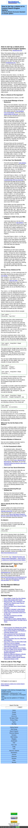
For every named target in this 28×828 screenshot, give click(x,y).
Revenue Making (13, 733)
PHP (14, 742)
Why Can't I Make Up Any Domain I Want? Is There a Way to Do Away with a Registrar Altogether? (15, 651)
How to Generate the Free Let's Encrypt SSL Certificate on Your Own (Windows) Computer (14, 635)
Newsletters (14, 752)
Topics (14, 722)
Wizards (14, 762)
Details (13, 827)
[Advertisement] (14, 31)
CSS (14, 748)
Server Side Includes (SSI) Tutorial (13, 600)
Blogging (14, 739)
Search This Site (14, 705)
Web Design (14, 729)
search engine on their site (11, 114)
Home (14, 710)
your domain (4, 275)
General (14, 754)
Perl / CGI (14, 744)
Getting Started (14, 727)
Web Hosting (14, 737)
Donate (14, 712)
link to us (15, 825)
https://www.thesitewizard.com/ (9, 552)
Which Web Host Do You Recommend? (14, 611)
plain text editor (13, 280)
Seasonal (14, 756)
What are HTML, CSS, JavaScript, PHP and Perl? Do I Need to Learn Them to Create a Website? (14, 603)
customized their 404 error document (13, 180)
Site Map (14, 724)
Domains (14, 735)
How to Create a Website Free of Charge (15, 648)
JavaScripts (14, 741)
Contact (14, 714)
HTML (14, 746)
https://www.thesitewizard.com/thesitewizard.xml (13, 577)
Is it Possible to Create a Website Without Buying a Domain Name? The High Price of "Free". (15, 620)
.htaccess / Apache (14, 750)
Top (10, 556)
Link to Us (14, 716)
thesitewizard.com (17, 50)
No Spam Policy (14, 718)
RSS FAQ (16, 580)
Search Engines (14, 731)
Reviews (14, 758)
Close (17, 827)
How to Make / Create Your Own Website (15, 598)
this (20, 549)
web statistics (22, 163)
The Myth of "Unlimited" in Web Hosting (14, 609)
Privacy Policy (14, 720)
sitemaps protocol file (6, 511)
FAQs (13, 760)
